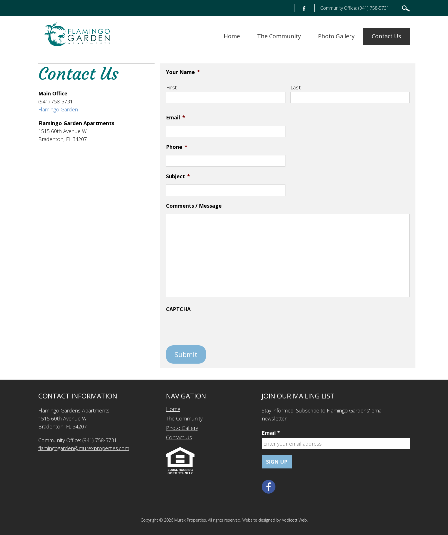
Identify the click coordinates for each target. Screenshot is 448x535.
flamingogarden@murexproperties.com (83, 448)
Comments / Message (194, 205)
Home (232, 36)
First (171, 87)
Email (175, 117)
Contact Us (386, 36)
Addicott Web (294, 520)
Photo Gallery (336, 36)
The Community (279, 36)
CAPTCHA (178, 309)
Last (296, 87)
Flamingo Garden (58, 109)
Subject (178, 176)
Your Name (183, 72)
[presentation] (209, 328)
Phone (176, 146)
